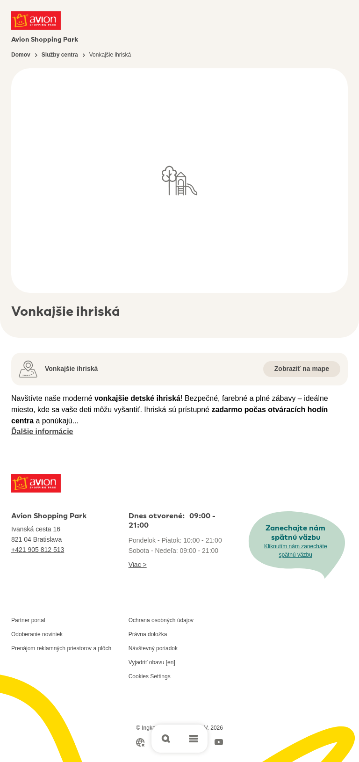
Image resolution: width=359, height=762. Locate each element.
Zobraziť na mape (301, 368)
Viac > (138, 564)
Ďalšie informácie (42, 431)
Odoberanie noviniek (37, 634)
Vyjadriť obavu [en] (152, 662)
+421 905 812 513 (37, 549)
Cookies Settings (150, 676)
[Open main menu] (194, 739)
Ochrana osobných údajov (161, 620)
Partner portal (28, 620)
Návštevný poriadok (153, 648)
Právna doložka (148, 634)
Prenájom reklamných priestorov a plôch (61, 648)
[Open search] (165, 739)
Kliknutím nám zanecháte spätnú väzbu (295, 550)
